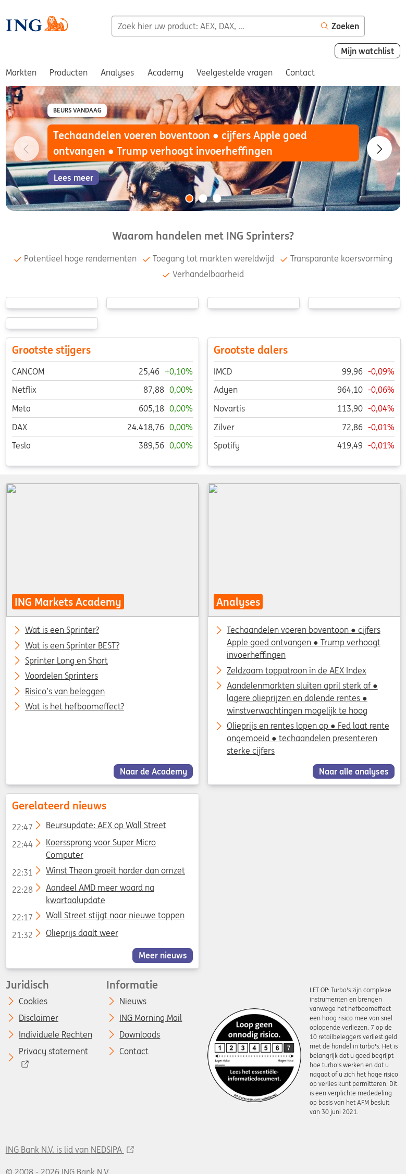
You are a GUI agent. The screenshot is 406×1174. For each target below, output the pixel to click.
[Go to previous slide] (26, 148)
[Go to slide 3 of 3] (217, 198)
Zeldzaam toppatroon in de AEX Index (296, 670)
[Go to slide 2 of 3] (203, 198)
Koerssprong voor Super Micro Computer (83, 844)
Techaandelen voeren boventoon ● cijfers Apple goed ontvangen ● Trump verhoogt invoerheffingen (303, 642)
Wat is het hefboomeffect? (74, 706)
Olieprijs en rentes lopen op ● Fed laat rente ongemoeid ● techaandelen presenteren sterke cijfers (307, 738)
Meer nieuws (162, 955)
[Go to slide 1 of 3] (189, 198)
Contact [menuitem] (300, 72)
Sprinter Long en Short (66, 661)
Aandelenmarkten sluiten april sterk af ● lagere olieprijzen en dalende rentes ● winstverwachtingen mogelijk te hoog (301, 698)
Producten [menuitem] (69, 72)
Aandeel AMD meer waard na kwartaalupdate (82, 889)
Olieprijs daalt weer (64, 935)
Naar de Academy (153, 771)
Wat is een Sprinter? (62, 630)
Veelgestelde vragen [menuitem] (234, 72)
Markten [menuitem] (21, 72)
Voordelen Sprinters (61, 676)
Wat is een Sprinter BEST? (72, 646)
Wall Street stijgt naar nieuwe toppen (97, 917)
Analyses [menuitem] (117, 72)
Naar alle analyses (353, 771)
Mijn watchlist (368, 51)
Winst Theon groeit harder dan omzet (97, 872)
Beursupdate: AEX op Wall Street (88, 827)
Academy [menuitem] (165, 72)
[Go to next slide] (379, 148)
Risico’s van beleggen (65, 691)
